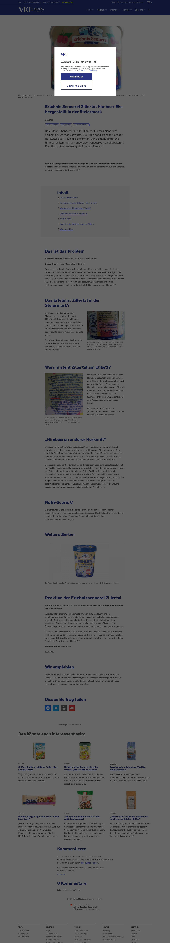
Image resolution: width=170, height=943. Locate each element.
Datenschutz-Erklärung (88, 70)
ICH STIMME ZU (76, 77)
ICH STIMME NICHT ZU (76, 86)
